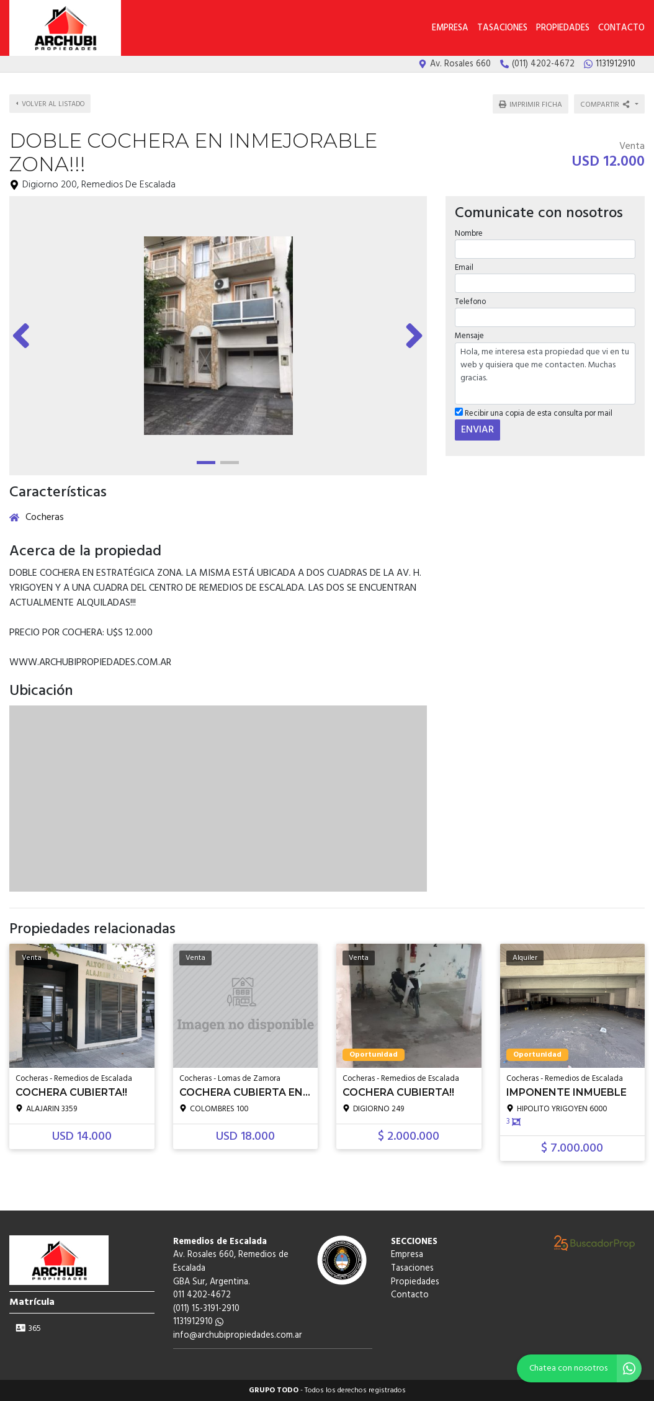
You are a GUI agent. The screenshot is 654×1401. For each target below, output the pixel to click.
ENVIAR (477, 430)
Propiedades (562, 28)
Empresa (450, 28)
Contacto (621, 28)
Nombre (469, 233)
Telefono (470, 302)
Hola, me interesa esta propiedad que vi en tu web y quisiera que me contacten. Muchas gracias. (545, 373)
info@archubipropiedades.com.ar (237, 1335)
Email (464, 268)
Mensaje (469, 336)
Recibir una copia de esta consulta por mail (533, 413)
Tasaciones (502, 28)
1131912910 (198, 1322)
